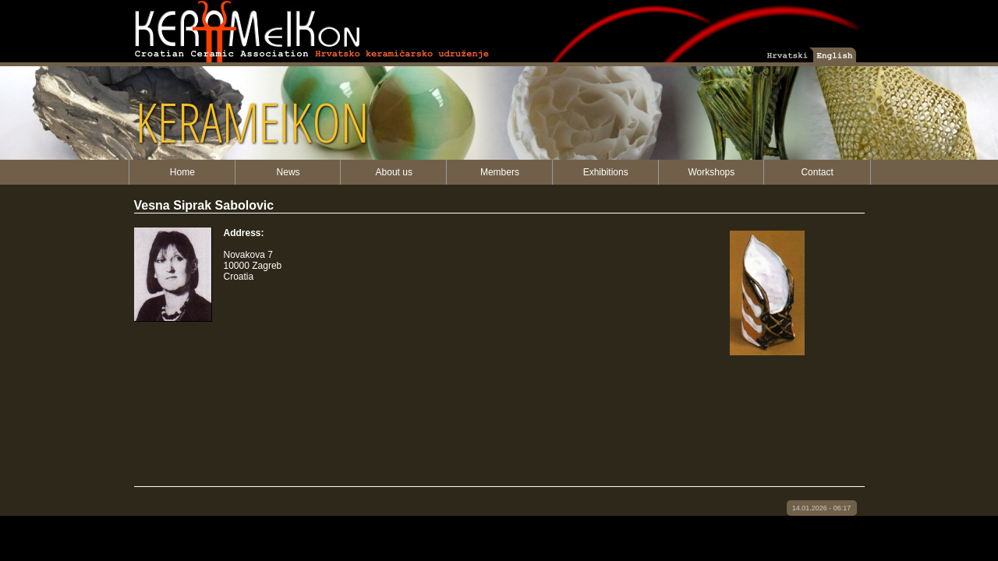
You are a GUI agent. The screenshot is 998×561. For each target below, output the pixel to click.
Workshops (711, 172)
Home (182, 172)
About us (394, 172)
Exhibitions (605, 172)
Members (499, 172)
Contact (817, 172)
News (288, 172)
